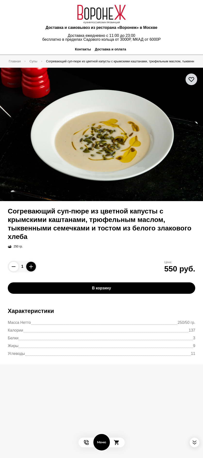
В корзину (101, 288)
